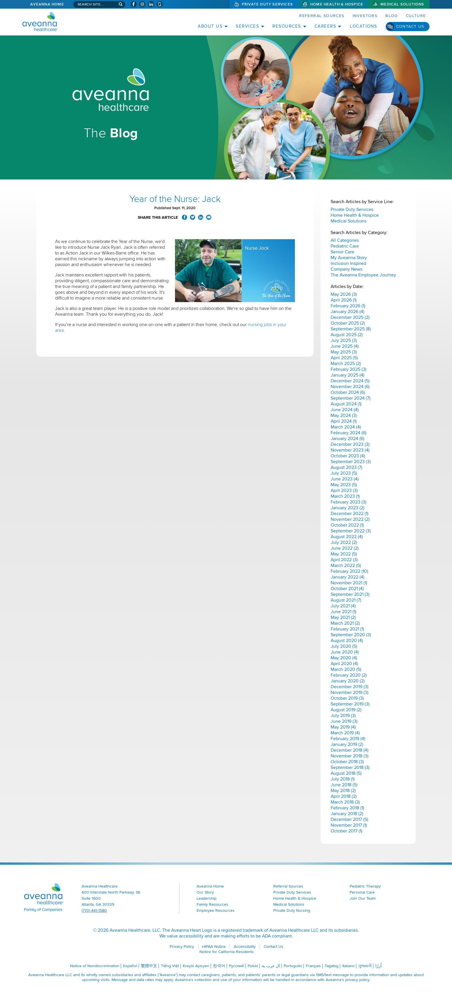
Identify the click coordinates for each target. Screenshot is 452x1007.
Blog (391, 15)
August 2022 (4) (347, 537)
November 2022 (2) (350, 519)
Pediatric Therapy (365, 886)
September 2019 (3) (350, 704)
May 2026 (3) (344, 294)
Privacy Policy (182, 946)
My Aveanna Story (349, 258)
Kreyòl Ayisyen (196, 965)
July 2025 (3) (344, 340)
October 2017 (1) (346, 831)
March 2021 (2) (345, 623)
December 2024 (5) (350, 381)
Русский (236, 965)
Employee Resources (216, 910)
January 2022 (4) (347, 577)
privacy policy (357, 979)
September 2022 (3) (351, 531)
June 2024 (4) (345, 410)
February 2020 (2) (349, 675)
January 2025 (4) (347, 375)
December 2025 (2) (350, 317)
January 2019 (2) (347, 744)
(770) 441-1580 (94, 910)
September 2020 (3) (351, 635)
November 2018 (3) (349, 756)
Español (130, 965)
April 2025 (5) (344, 358)
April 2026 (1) (344, 300)
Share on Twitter (192, 217)
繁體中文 (149, 965)
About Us (210, 26)
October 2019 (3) (347, 698)
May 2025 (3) (344, 352)
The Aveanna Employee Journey (363, 275)
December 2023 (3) (350, 444)
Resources (286, 26)
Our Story (205, 892)
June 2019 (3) (344, 721)
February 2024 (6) (348, 433)
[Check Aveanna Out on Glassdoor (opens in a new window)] (160, 4)
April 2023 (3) (344, 490)
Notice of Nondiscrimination (94, 965)
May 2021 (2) (343, 617)
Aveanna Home (47, 4)
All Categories (345, 240)
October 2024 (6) (348, 392)
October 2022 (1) (347, 525)
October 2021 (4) (347, 589)
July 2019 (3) (343, 715)
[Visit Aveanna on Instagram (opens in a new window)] (142, 4)
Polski (253, 965)
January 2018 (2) (347, 814)
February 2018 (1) (347, 808)
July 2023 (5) (344, 473)
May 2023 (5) (344, 485)
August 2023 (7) (346, 467)
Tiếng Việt (170, 965)
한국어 (219, 965)
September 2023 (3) (351, 462)
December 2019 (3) (349, 687)
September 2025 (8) (351, 329)
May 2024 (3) (344, 415)
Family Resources (212, 904)
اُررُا (378, 965)
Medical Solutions (402, 4)
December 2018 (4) (349, 750)
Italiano (348, 965)
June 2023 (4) (345, 479)
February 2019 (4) (348, 739)
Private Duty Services (267, 4)
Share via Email (208, 217)
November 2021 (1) (349, 583)
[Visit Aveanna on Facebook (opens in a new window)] (134, 4)
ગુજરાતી (365, 965)
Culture (416, 15)
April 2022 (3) (344, 560)
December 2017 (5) (349, 819)
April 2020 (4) (344, 664)
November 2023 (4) (350, 450)
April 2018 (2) (344, 796)
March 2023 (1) (345, 496)
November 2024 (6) (350, 387)
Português (293, 965)
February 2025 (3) (348, 369)
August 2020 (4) (347, 640)
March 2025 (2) (346, 363)
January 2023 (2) (347, 508)
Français (313, 965)
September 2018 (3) (350, 767)
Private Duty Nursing (291, 910)
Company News (346, 269)
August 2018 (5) (346, 773)
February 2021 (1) (347, 629)
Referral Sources (321, 15)
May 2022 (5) (344, 554)
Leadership (206, 898)
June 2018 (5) (344, 785)
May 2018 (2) (343, 790)
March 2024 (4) (346, 427)
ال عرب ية (271, 965)
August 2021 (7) (346, 600)
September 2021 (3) (350, 594)
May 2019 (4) (343, 727)
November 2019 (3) (349, 692)
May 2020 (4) (344, 658)
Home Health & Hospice (336, 4)
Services (247, 26)
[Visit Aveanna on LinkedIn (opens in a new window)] (151, 4)
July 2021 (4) (343, 606)
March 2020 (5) (346, 669)
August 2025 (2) (347, 335)
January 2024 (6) (347, 438)
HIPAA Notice (214, 946)
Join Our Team (363, 898)
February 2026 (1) (348, 306)
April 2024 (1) (344, 421)
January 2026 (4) (347, 312)
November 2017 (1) (349, 825)
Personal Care (362, 892)
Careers (325, 26)
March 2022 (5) (346, 565)
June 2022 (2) (345, 548)
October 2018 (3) (347, 762)
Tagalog (331, 965)
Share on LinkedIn (200, 217)
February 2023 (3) (348, 502)
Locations (363, 26)
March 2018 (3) (345, 802)
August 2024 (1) (346, 404)
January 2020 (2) (348, 681)
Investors (365, 15)
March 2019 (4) (345, 733)
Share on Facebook (184, 217)
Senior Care (342, 252)
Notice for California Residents (226, 951)
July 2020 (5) (344, 646)
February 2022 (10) (349, 571)
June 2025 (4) (345, 346)
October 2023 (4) (348, 456)
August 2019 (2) (346, 710)
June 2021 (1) (343, 612)
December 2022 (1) (349, 513)
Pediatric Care (345, 246)
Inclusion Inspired (348, 263)
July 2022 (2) (344, 542)
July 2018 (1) (343, 779)
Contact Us (410, 26)
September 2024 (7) (350, 398)
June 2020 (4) (345, 652)
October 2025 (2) (348, 323)
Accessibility (245, 946)
